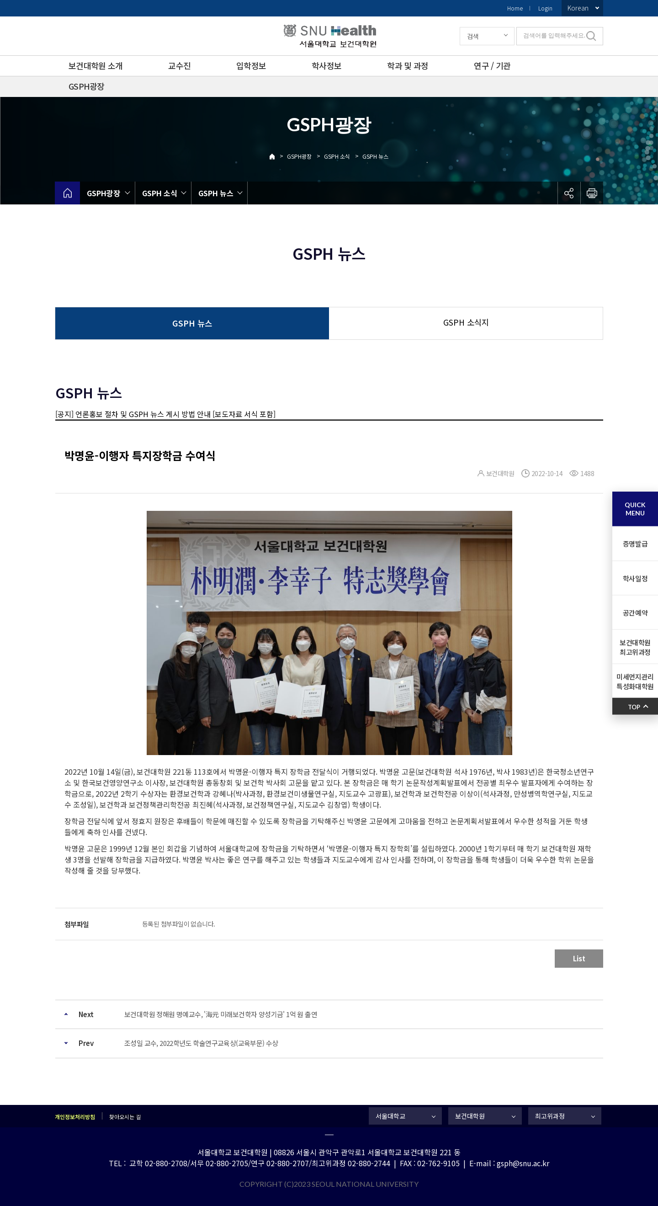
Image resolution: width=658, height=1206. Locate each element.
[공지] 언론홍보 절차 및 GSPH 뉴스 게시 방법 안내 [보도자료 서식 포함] (165, 413)
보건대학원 (470, 1115)
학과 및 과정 (407, 65)
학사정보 (326, 65)
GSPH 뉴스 (375, 156)
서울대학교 (390, 1115)
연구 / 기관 (492, 65)
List (579, 958)
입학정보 (251, 65)
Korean (578, 7)
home (67, 193)
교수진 (179, 65)
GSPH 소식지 (466, 322)
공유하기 (568, 193)
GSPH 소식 (337, 156)
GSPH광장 (87, 86)
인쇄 (591, 193)
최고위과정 (550, 1115)
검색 (473, 36)
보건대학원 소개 (95, 65)
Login (545, 8)
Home (515, 8)
